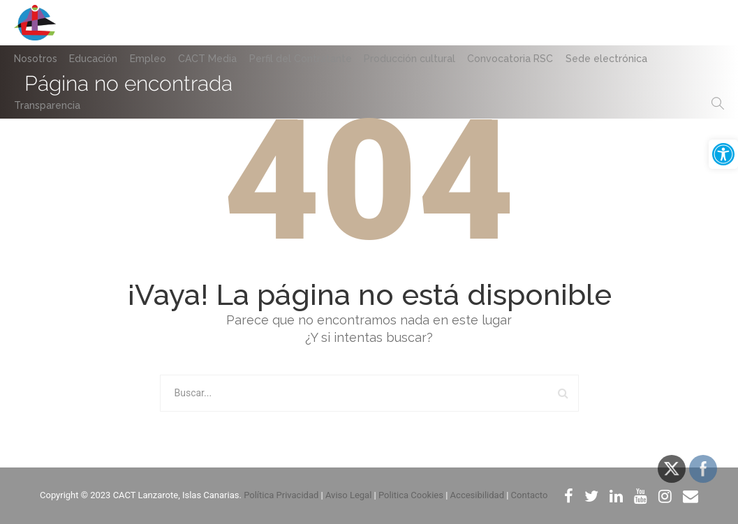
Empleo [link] (151, 58)
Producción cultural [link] (418, 58)
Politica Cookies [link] (410, 495)
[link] (723, 154)
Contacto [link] (529, 495)
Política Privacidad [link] (281, 495)
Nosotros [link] (35, 58)
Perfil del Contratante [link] (307, 58)
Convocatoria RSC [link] (521, 58)
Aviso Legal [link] (348, 495)
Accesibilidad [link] (477, 495)
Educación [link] (95, 58)
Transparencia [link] (47, 105)
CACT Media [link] (213, 58)
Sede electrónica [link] (619, 58)
